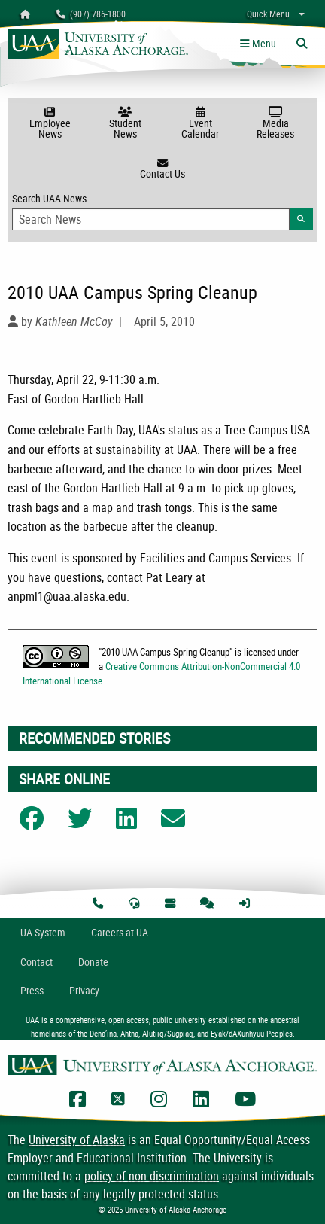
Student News (125, 124)
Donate (93, 962)
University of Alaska (77, 1139)
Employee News (49, 124)
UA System (42, 932)
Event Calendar (200, 124)
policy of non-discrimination (151, 1176)
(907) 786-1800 (91, 14)
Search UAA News (162, 210)
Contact (36, 962)
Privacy (84, 990)
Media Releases (275, 124)
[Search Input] (151, 219)
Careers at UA (119, 932)
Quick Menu (268, 14)
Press (32, 990)
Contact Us (162, 169)
